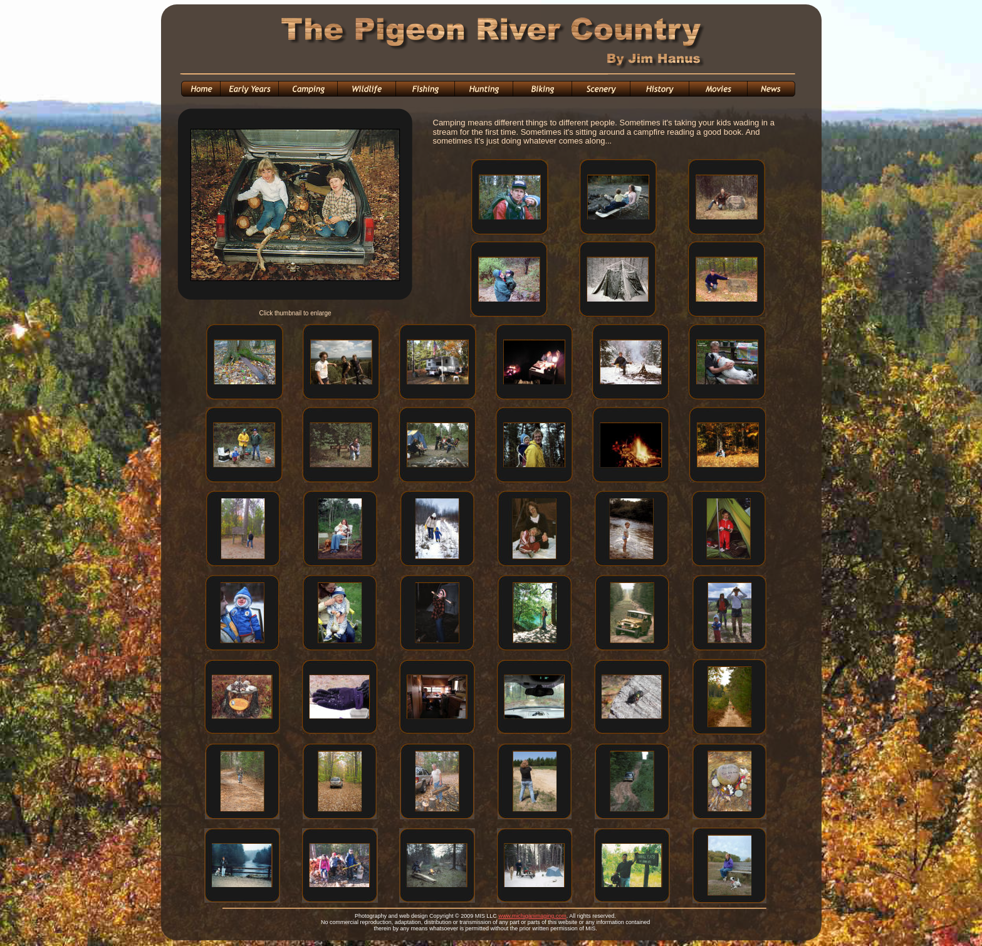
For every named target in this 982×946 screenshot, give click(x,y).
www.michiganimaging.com (532, 916)
